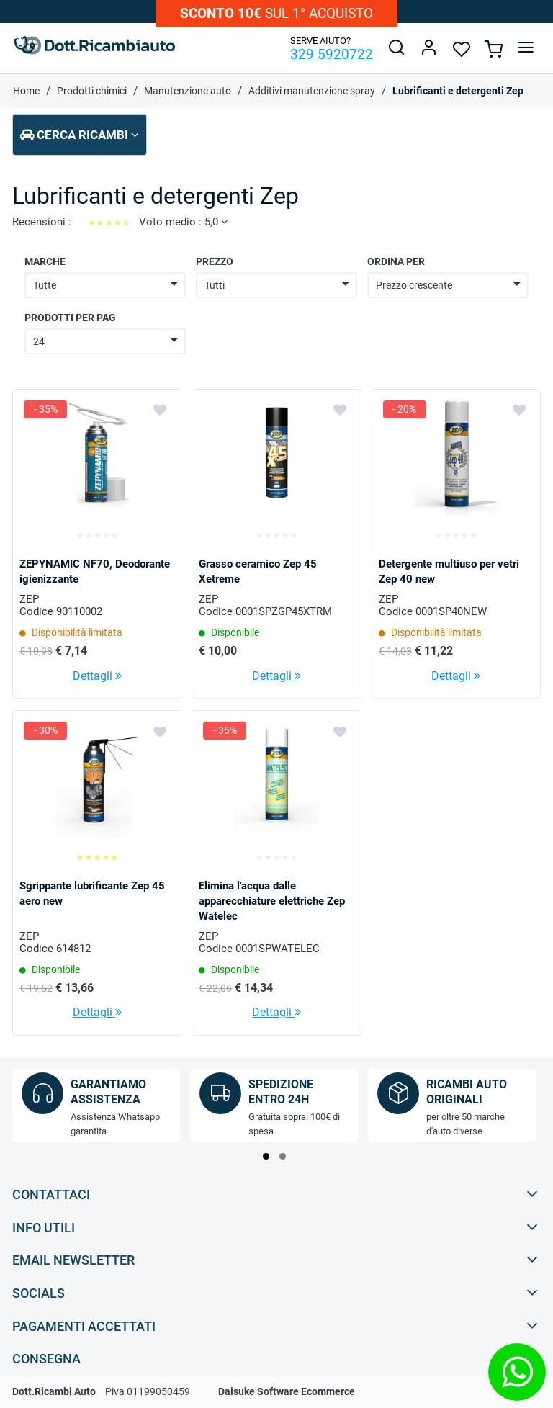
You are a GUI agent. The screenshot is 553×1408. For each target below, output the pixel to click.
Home (26, 91)
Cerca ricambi (79, 134)
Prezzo (214, 261)
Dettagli (97, 676)
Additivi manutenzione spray (311, 91)
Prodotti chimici (92, 91)
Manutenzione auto (187, 91)
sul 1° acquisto (276, 13)
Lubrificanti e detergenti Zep (457, 91)
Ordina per (396, 261)
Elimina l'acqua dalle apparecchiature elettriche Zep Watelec (272, 901)
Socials (275, 1292)
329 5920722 (331, 54)
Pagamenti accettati (275, 1326)
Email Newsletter (275, 1259)
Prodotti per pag (70, 317)
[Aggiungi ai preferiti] (159, 409)
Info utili (275, 1227)
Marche (45, 261)
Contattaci (275, 1194)
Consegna (275, 1358)
